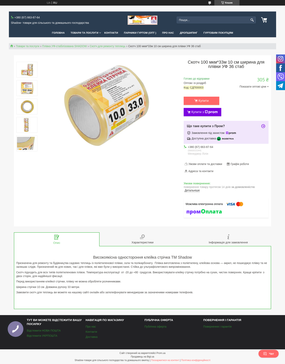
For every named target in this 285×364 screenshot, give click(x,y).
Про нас (168, 32)
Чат (268, 353)
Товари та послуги (84, 32)
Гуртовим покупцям (218, 32)
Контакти (111, 32)
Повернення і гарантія (217, 326)
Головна (58, 32)
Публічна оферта (155, 326)
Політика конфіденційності (195, 360)
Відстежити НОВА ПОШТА (44, 330)
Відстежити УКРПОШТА (42, 335)
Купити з (204, 112)
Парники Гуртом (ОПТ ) (140, 32)
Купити (204, 100)
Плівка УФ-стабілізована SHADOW (64, 46)
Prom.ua (161, 353)
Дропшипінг (189, 32)
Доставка (91, 336)
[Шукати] (252, 20)
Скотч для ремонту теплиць (107, 46)
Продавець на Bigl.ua (142, 356)
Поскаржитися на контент (165, 360)
